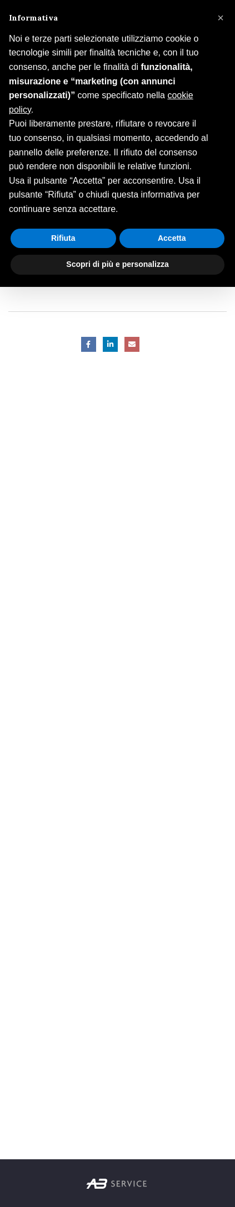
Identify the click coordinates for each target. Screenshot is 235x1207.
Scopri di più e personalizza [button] (117, 264)
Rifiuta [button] (63, 238)
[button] (220, 18)
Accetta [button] (172, 238)
